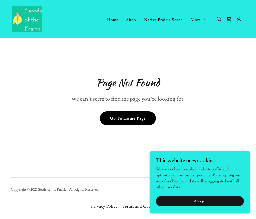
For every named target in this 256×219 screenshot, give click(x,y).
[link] (27, 18)
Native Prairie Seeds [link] (163, 19)
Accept (200, 211)
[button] (198, 20)
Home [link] (112, 19)
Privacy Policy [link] (104, 206)
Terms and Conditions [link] (143, 206)
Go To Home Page (128, 118)
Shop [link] (131, 19)
